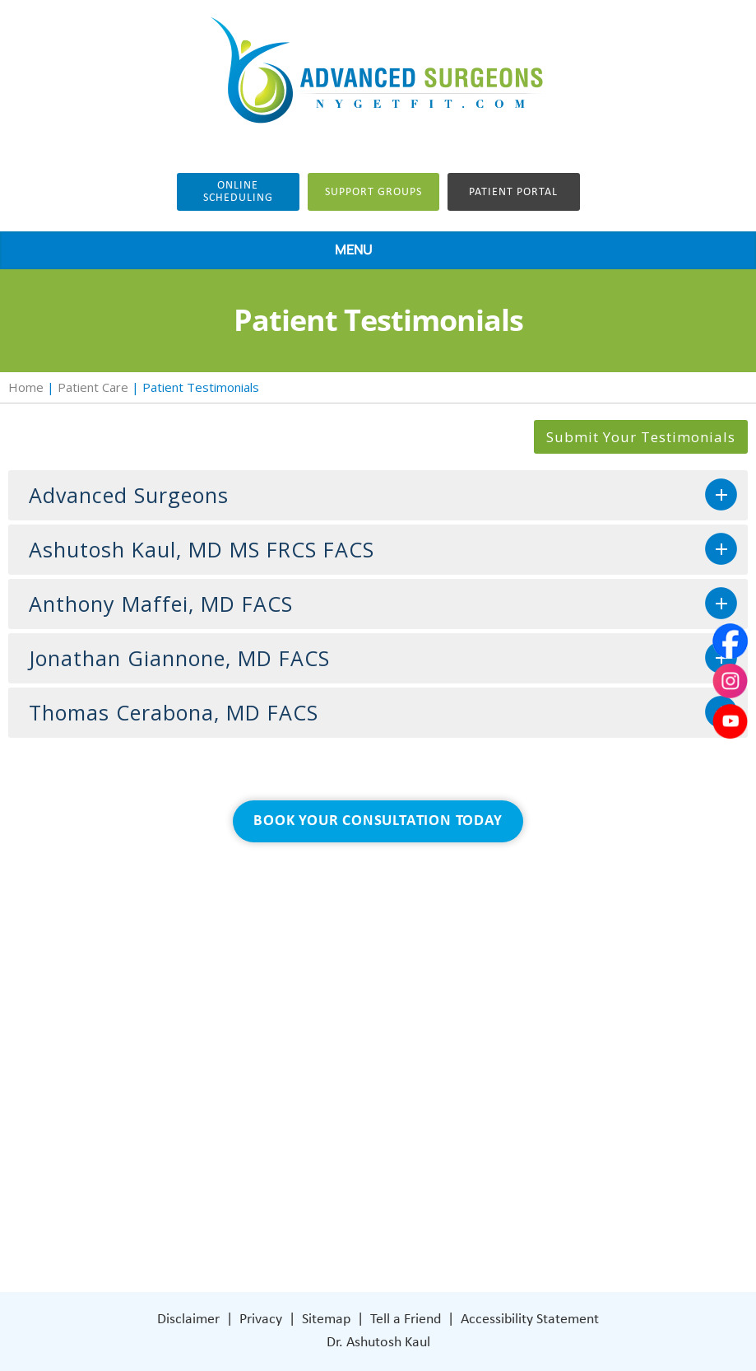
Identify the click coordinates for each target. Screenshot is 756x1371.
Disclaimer (188, 1319)
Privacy (260, 1319)
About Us (208, 1048)
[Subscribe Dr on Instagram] (528, 1172)
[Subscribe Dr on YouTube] (564, 1171)
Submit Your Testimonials (640, 436)
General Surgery (228, 1098)
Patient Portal (513, 192)
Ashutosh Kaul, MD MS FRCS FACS (201, 549)
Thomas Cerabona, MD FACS (173, 712)
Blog (194, 1123)
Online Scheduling (238, 192)
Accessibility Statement (530, 1319)
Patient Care (93, 387)
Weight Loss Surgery (240, 1073)
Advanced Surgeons (129, 495)
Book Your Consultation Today (377, 821)
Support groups (373, 192)
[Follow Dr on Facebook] (494, 1172)
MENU (374, 251)
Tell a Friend (405, 1319)
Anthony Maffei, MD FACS (161, 604)
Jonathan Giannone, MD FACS (179, 658)
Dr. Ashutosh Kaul (378, 1342)
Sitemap (326, 1319)
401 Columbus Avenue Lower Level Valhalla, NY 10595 (568, 1112)
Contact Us (214, 1172)
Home (26, 387)
